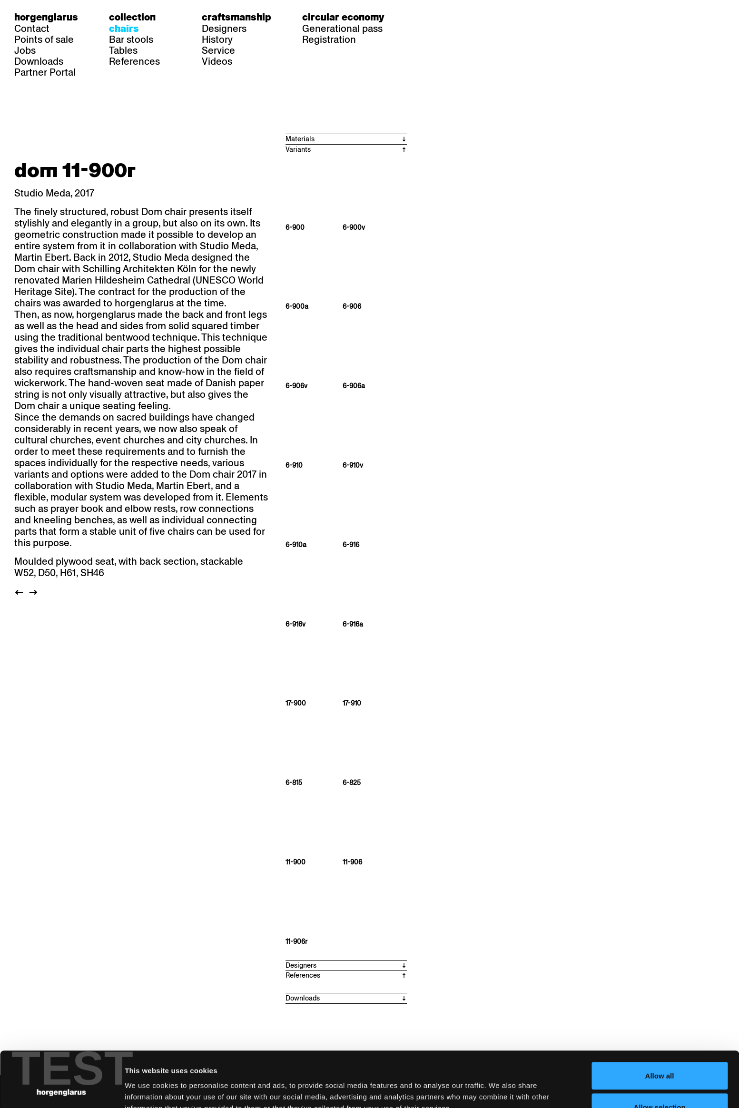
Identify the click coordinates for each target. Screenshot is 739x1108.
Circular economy (343, 17)
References (134, 61)
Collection (132, 17)
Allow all (659, 1020)
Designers (224, 28)
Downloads (38, 61)
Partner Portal (45, 72)
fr (439, 17)
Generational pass (342, 28)
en (457, 17)
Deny (660, 1083)
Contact (31, 28)
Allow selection (659, 1052)
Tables (123, 50)
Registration (329, 39)
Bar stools (131, 39)
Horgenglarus (46, 17)
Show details (497, 1083)
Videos (217, 61)
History (217, 39)
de (420, 17)
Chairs (124, 28)
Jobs (25, 50)
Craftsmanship (236, 17)
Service (218, 50)
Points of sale (44, 39)
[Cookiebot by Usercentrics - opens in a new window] (61, 1089)
